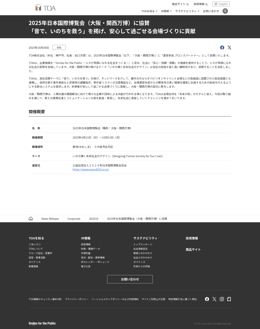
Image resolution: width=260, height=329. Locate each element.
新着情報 (33, 266)
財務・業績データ (90, 248)
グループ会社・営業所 (40, 253)
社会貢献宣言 (140, 248)
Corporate (74, 219)
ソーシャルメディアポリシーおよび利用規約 (115, 299)
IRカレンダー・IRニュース (95, 262)
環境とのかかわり (142, 253)
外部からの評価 (141, 266)
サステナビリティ (186, 11)
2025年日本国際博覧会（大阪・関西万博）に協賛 (137, 219)
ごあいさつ (35, 244)
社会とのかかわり (142, 257)
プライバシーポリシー (76, 299)
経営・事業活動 (37, 257)
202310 (93, 219)
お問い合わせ (211, 11)
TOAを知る (148, 11)
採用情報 (199, 4)
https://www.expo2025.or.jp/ (91, 169)
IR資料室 (85, 253)
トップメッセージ (142, 244)
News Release (50, 219)
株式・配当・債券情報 (93, 257)
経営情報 (85, 244)
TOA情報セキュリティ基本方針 (45, 299)
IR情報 (165, 11)
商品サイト (179, 4)
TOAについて (36, 248)
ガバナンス (35, 262)
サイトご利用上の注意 (153, 299)
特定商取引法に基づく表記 (182, 299)
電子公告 (85, 266)
